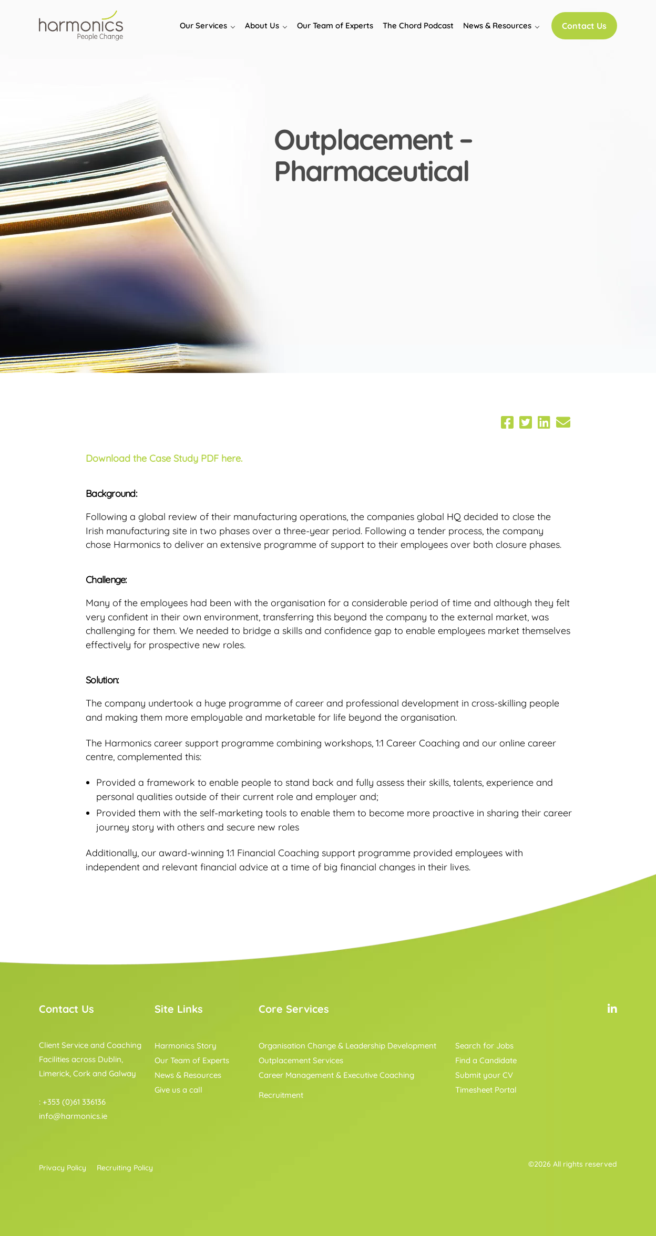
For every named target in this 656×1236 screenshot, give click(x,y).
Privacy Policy (62, 1167)
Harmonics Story (186, 1046)
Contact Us (584, 25)
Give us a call (178, 1090)
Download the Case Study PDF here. (164, 458)
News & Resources (497, 25)
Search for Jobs (484, 1046)
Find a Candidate (486, 1060)
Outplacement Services (301, 1060)
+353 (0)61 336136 (74, 1102)
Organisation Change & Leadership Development (347, 1046)
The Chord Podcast (418, 25)
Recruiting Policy (125, 1167)
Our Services (203, 25)
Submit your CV (484, 1075)
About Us (262, 25)
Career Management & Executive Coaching (336, 1075)
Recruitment (281, 1095)
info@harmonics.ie (73, 1116)
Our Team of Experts (335, 25)
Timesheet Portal (486, 1090)
